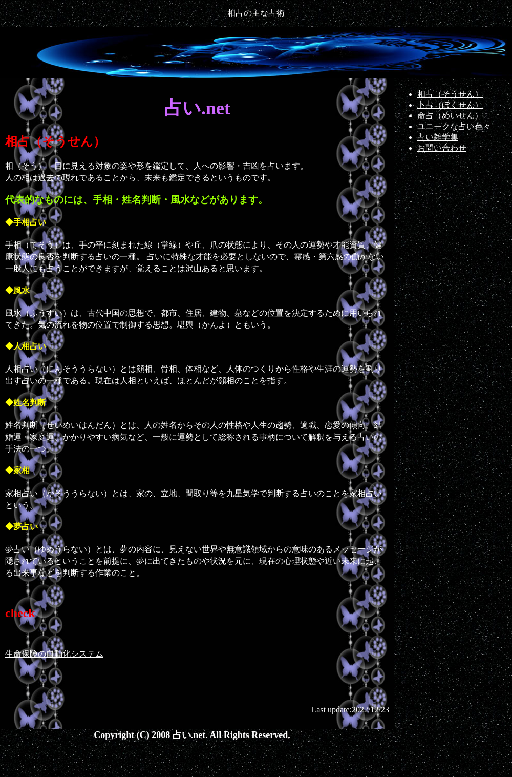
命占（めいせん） (450, 115)
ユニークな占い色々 (454, 126)
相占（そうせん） (450, 94)
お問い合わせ (441, 148)
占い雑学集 (437, 137)
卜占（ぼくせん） (450, 104)
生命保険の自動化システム (54, 653)
